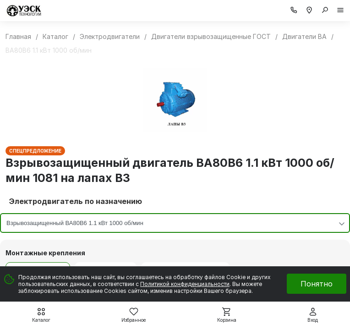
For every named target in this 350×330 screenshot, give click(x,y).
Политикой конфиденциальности (185, 283)
